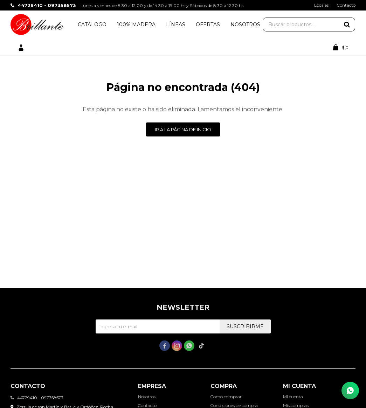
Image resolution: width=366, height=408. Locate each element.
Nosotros (245, 24)
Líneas (175, 24)
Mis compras (296, 405)
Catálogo (92, 24)
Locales (321, 5)
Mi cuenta (293, 396)
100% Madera (136, 24)
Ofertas (208, 24)
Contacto (346, 5)
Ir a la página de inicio (183, 129)
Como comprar (226, 396)
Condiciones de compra (234, 405)
